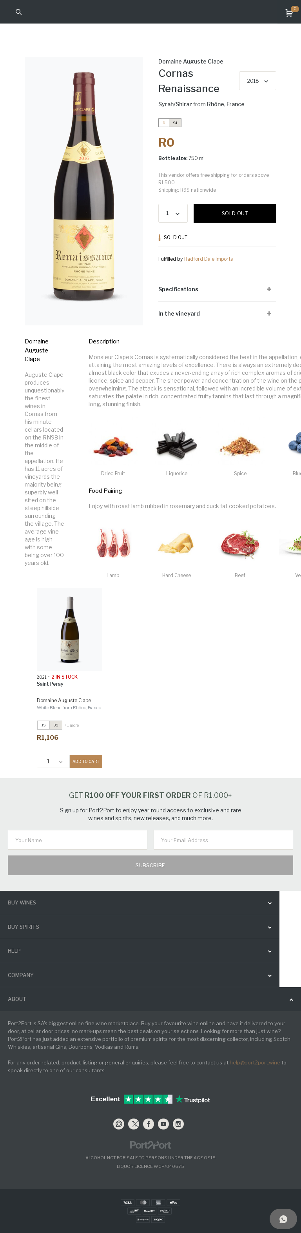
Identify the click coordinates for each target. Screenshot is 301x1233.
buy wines (22, 902)
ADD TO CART (86, 761)
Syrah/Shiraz (175, 104)
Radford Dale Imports (208, 259)
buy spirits (23, 927)
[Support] (283, 1219)
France (236, 104)
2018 (253, 81)
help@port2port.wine (255, 1062)
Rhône (215, 104)
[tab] (217, 289)
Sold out (235, 213)
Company (21, 975)
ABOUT (17, 999)
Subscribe (150, 865)
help (14, 951)
